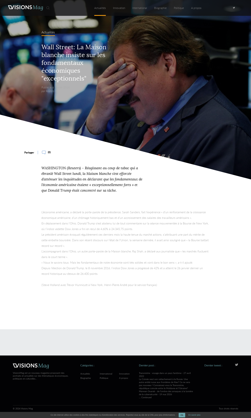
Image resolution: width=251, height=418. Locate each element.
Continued (146, 397)
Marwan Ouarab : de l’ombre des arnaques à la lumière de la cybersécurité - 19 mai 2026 (166, 393)
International (139, 8)
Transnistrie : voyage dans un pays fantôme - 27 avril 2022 (166, 380)
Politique (179, 8)
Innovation (119, 8)
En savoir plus (194, 415)
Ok (182, 415)
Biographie (160, 8)
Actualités (100, 8)
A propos (196, 8)
